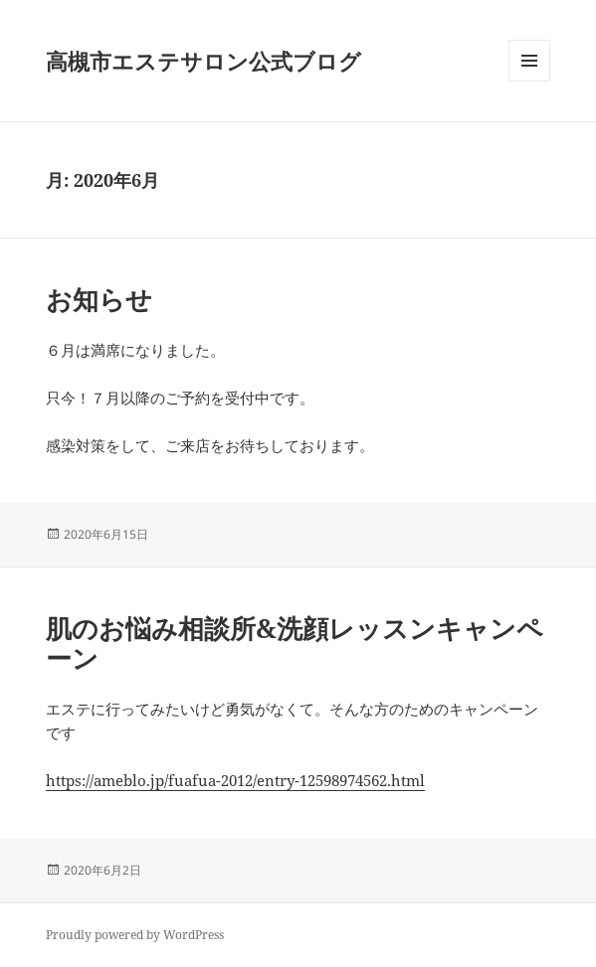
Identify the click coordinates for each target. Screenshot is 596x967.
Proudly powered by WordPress (135, 934)
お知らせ (99, 299)
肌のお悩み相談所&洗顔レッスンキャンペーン (294, 643)
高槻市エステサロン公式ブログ (203, 61)
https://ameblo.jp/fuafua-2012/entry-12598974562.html (235, 780)
